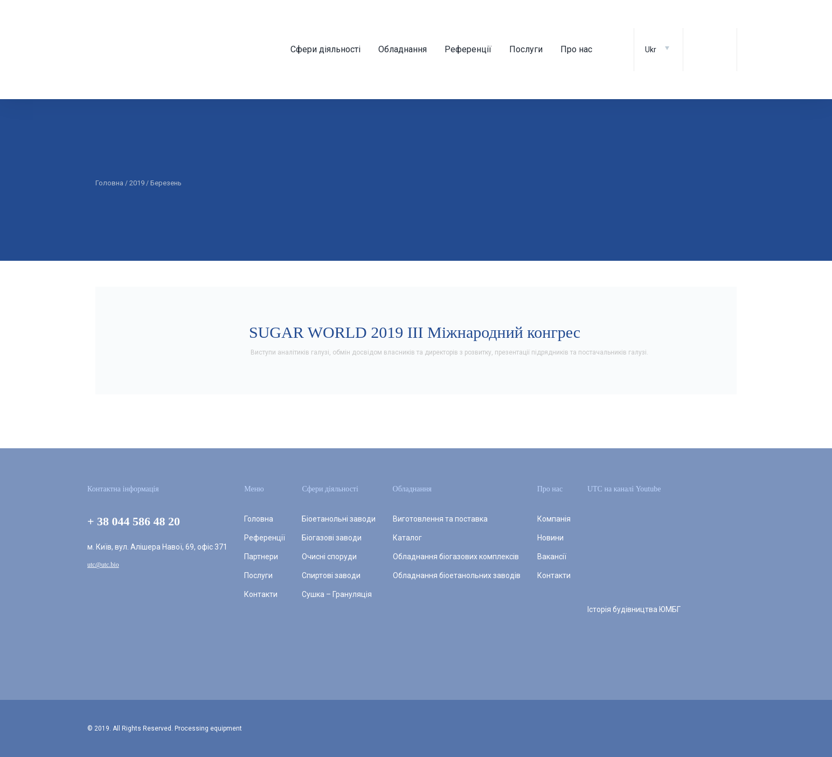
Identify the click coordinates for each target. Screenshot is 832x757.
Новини (550, 537)
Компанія (554, 519)
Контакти (261, 594)
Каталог (407, 537)
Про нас (576, 49)
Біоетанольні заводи (339, 519)
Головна (258, 519)
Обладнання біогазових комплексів (456, 556)
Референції (468, 49)
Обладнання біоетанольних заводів (457, 575)
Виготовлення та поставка (440, 519)
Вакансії (551, 556)
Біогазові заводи (332, 537)
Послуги (526, 49)
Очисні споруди (329, 556)
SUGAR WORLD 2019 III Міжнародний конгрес (414, 332)
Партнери (261, 556)
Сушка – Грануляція (337, 594)
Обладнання (402, 49)
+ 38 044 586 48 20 (133, 521)
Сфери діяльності (325, 49)
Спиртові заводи (331, 575)
